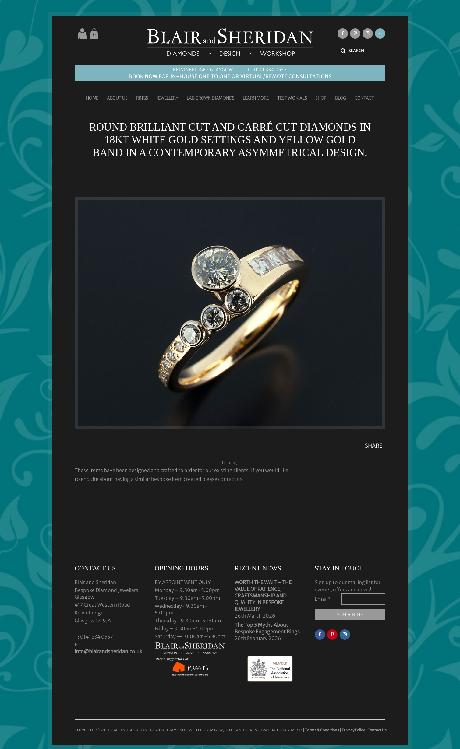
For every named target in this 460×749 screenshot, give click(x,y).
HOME (92, 98)
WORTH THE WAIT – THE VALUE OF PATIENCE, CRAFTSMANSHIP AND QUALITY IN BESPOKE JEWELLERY (263, 595)
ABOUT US (117, 98)
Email (323, 599)
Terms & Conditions (322, 730)
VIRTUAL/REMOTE (263, 76)
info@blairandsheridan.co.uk (108, 651)
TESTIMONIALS (292, 98)
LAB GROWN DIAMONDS (210, 98)
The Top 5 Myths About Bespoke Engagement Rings (267, 628)
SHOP (321, 98)
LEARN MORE (256, 98)
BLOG (340, 98)
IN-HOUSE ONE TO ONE (200, 76)
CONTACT (364, 98)
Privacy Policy (353, 730)
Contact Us (377, 730)
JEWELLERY (167, 98)
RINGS (142, 98)
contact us (230, 479)
